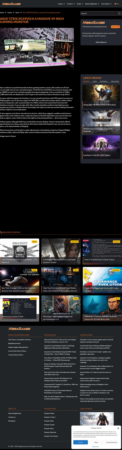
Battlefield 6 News (14, 343)
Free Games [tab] (115, 81)
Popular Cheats (49, 425)
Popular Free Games (51, 436)
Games (9, 12)
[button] (118, 428)
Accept (80, 442)
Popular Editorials (50, 432)
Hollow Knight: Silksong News (18, 347)
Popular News (49, 428)
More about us (101, 42)
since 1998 (115, 27)
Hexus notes (19, 124)
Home (2, 12)
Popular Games (49, 413)
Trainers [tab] (86, 81)
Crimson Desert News (15, 355)
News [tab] (95, 81)
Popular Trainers (49, 417)
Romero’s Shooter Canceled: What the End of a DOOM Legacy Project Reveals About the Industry (59, 366)
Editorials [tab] (103, 81)
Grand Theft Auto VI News (17, 351)
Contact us (11, 417)
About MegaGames (14, 413)
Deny (96, 442)
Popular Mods (49, 421)
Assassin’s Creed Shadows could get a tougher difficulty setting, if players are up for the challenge (95, 360)
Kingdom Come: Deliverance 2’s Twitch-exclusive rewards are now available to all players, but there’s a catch (96, 392)
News (17, 12)
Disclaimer (11, 421)
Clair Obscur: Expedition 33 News (19, 339)
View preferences (111, 442)
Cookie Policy (95, 446)
